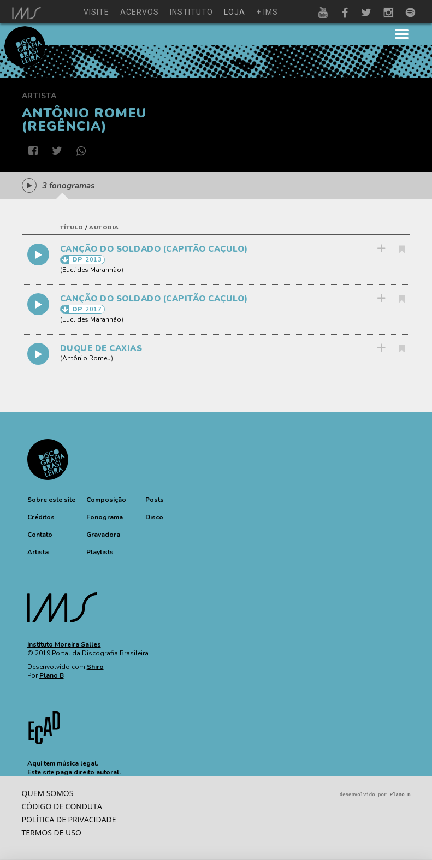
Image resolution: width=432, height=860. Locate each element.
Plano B (51, 675)
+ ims (267, 12)
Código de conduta (62, 806)
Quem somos (48, 793)
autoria (104, 228)
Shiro (95, 666)
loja (234, 12)
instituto (191, 12)
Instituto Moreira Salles (64, 644)
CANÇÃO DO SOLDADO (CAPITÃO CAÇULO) (154, 249)
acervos (139, 12)
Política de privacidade (69, 819)
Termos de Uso (51, 832)
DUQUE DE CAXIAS (101, 348)
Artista (39, 96)
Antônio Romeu (86, 358)
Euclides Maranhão (91, 269)
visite (96, 12)
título (72, 228)
